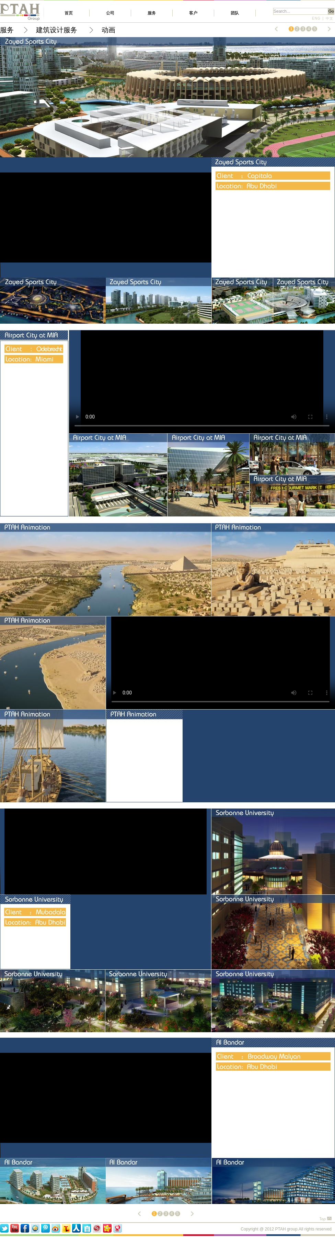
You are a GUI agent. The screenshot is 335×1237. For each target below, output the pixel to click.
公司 (110, 13)
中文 (329, 18)
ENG (316, 18)
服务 (152, 13)
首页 (69, 13)
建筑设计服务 (57, 30)
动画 (108, 30)
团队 (235, 13)
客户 (193, 13)
